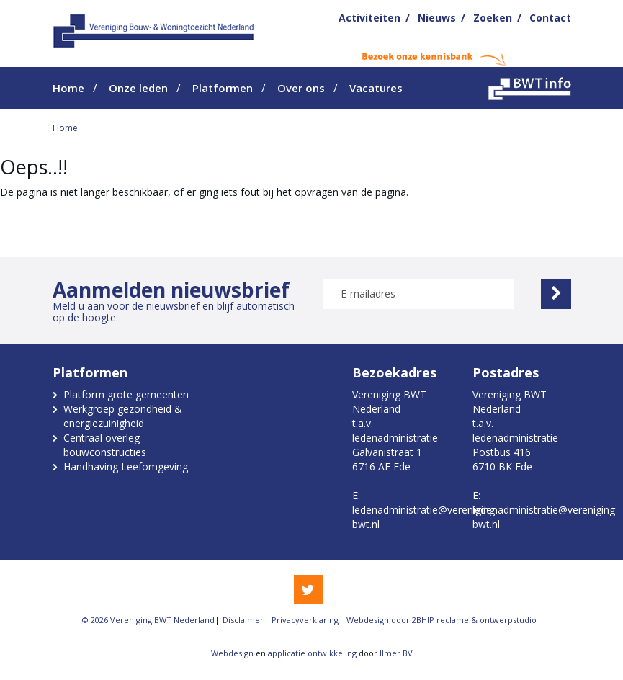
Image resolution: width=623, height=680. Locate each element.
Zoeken (492, 17)
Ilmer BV (396, 653)
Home (68, 88)
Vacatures (376, 88)
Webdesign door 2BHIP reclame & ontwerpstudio (441, 619)
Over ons (301, 88)
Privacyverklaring (305, 619)
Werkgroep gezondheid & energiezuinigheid (122, 416)
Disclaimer (243, 619)
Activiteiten (369, 17)
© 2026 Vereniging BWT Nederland (148, 619)
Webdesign (232, 653)
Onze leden (138, 88)
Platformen (222, 88)
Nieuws (437, 17)
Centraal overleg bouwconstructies (104, 445)
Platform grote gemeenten (126, 394)
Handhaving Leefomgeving (125, 466)
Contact (550, 17)
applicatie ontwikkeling (312, 653)
